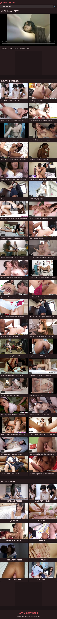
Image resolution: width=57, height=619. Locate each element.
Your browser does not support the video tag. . (28, 30)
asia (28, 48)
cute (16, 48)
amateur (4, 48)
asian (11, 48)
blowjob (22, 48)
